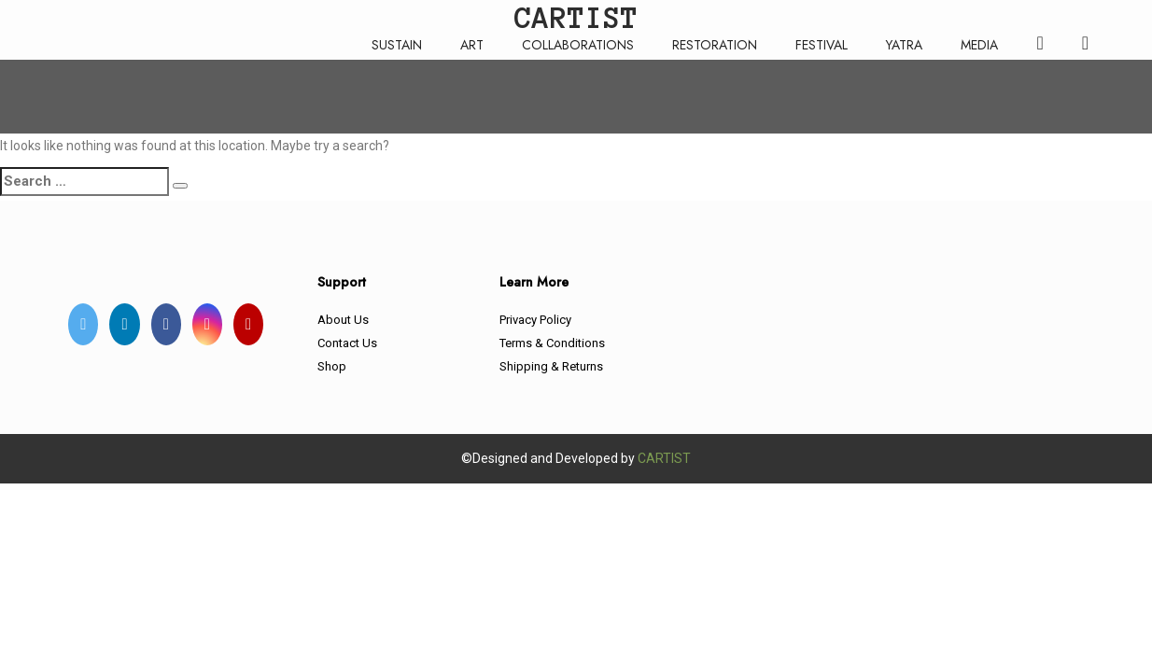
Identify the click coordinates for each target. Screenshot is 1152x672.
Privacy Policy (535, 320)
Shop (331, 366)
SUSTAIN (397, 44)
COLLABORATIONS (578, 44)
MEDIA (979, 44)
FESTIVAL (821, 44)
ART (472, 44)
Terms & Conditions (552, 343)
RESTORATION (714, 44)
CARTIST (664, 458)
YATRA (904, 44)
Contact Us (347, 343)
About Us (343, 320)
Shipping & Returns (551, 366)
